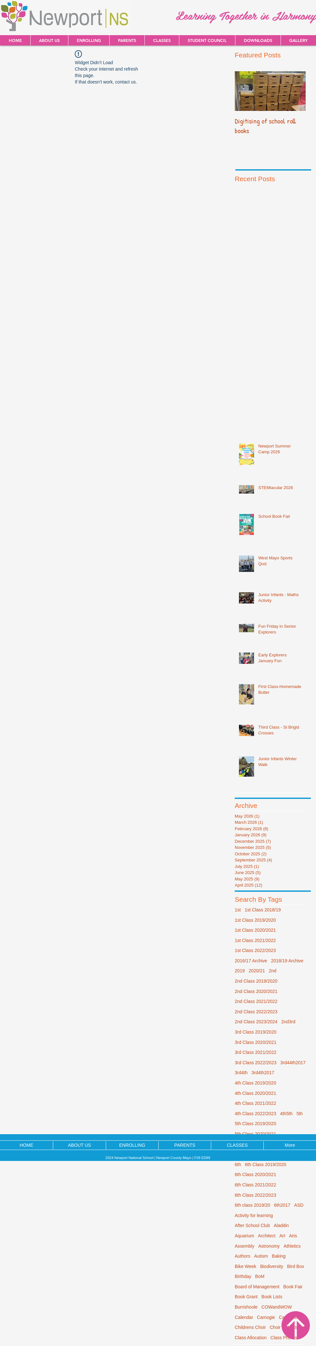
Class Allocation (251, 1337)
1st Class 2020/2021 (255, 930)
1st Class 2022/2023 (255, 950)
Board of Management (257, 1286)
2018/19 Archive (287, 960)
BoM (259, 1276)
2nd (272, 970)
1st (238, 909)
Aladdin (281, 1225)
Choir (275, 1327)
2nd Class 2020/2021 (256, 991)
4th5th (286, 1113)
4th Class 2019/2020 (255, 1083)
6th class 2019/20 (252, 1205)
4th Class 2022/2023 (255, 1113)
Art (282, 1235)
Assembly (244, 1246)
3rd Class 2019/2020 (255, 1032)
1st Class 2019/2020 (255, 920)
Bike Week (245, 1266)
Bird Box (295, 1266)
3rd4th (241, 1072)
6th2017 (282, 1205)
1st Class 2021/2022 (255, 940)
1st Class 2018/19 (263, 909)
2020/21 (257, 970)
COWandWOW (277, 1307)
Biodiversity (271, 1266)
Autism (261, 1256)
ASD (298, 1205)
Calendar (244, 1317)
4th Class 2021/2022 (255, 1103)
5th (299, 1113)
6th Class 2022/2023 (255, 1195)
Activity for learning (254, 1215)
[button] (258, 40)
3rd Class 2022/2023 (255, 1062)
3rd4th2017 (263, 1072)
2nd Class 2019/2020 (256, 981)
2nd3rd (288, 1021)
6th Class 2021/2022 (255, 1184)
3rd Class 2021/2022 (255, 1052)
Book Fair (293, 1286)
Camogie (266, 1317)
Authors (242, 1256)
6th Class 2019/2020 (265, 1164)
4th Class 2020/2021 (255, 1093)
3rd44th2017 (293, 1062)
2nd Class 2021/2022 (256, 1001)
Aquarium (244, 1235)
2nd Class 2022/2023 (256, 1011)
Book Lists (272, 1296)
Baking (279, 1256)
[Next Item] (295, 91)
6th (238, 1164)
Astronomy (269, 1246)
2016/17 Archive (251, 960)
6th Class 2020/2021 (255, 1174)
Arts (293, 1235)
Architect (266, 1235)
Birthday (243, 1276)
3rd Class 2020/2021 (255, 1042)
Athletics (292, 1246)
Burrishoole (246, 1307)
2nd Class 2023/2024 (256, 1021)
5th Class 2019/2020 (255, 1123)
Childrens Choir (250, 1327)
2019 (240, 970)
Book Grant (246, 1296)
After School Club (252, 1225)
